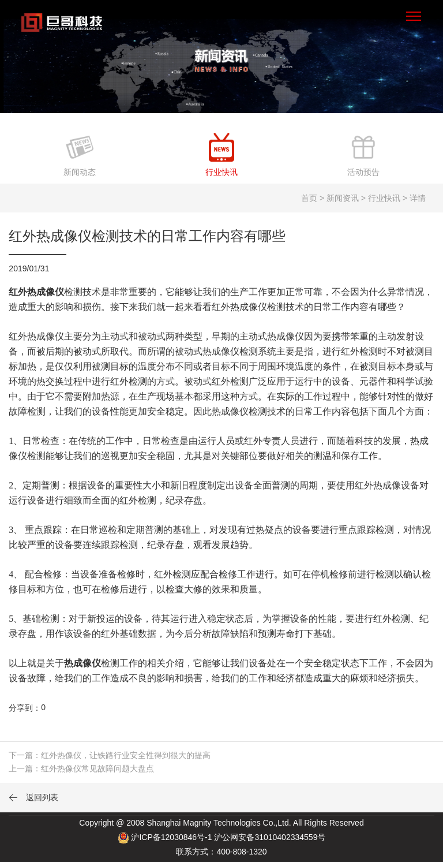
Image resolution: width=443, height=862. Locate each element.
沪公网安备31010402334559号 (269, 837)
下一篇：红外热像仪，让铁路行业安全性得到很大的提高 (110, 755)
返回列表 (33, 797)
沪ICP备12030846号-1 (171, 837)
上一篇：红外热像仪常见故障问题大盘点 (81, 768)
